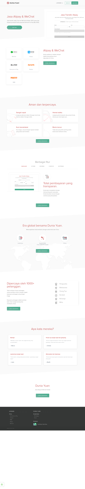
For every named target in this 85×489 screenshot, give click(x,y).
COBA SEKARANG (50, 63)
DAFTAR (75, 3)
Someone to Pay (14, 416)
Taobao (11, 418)
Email (35, 418)
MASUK (68, 3)
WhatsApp (36, 416)
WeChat (11, 424)
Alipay (11, 422)
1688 (11, 420)
